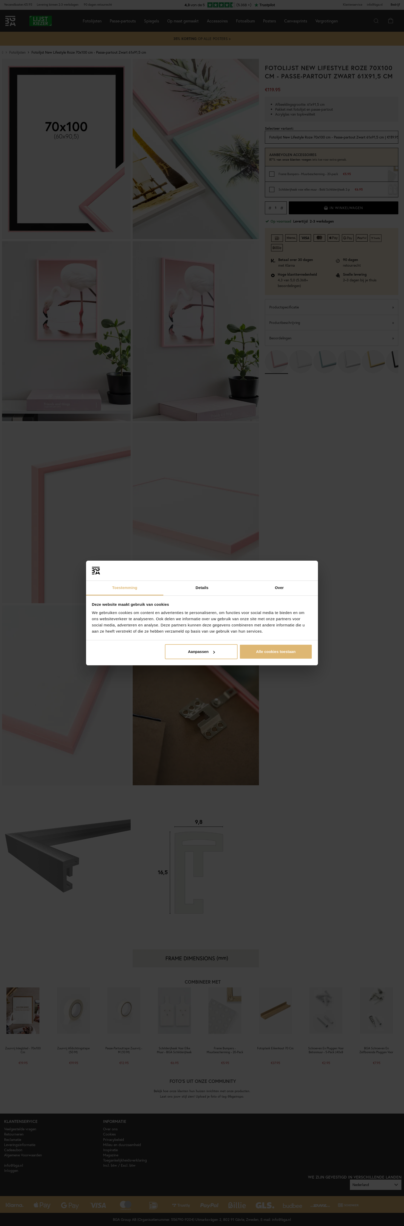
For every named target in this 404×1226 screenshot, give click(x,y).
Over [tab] (279, 587)
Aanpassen (201, 651)
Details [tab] (202, 587)
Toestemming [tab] (124, 587)
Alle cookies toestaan (276, 651)
